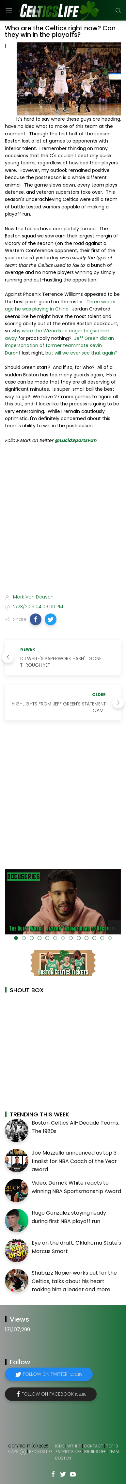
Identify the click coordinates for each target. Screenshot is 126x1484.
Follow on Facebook (54, 1394)
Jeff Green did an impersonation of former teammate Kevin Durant (59, 345)
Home (59, 1446)
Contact (93, 1446)
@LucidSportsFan (75, 440)
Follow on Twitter (53, 1374)
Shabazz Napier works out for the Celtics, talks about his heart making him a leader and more (74, 1281)
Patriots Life (68, 1452)
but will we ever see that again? (81, 353)
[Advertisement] (63, 520)
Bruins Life (95, 1452)
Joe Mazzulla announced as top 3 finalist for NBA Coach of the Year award (74, 1161)
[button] (35, 619)
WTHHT (74, 1446)
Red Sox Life (41, 1452)
